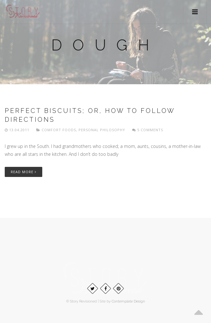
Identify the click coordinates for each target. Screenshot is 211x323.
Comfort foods (59, 129)
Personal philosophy (102, 129)
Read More (23, 171)
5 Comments (147, 129)
